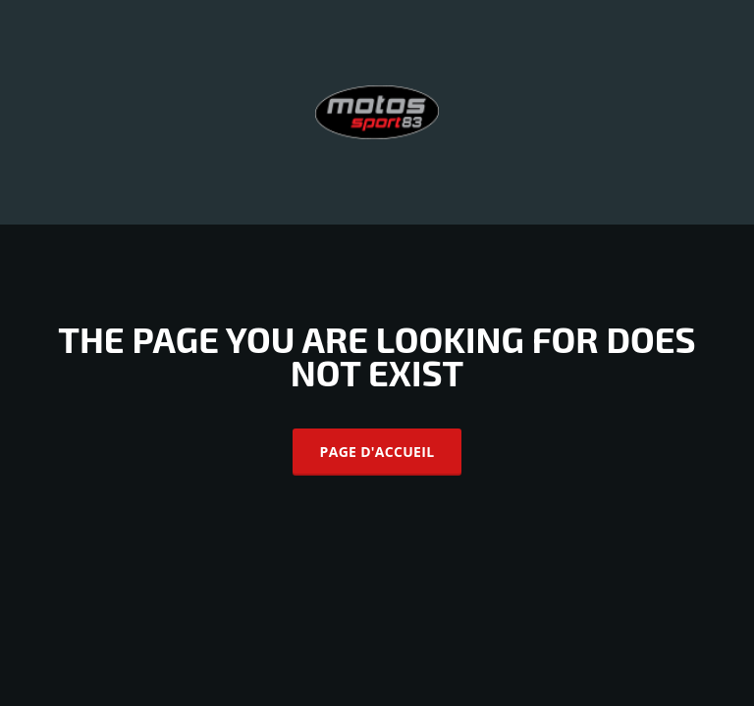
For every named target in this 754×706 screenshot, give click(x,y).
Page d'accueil (377, 451)
